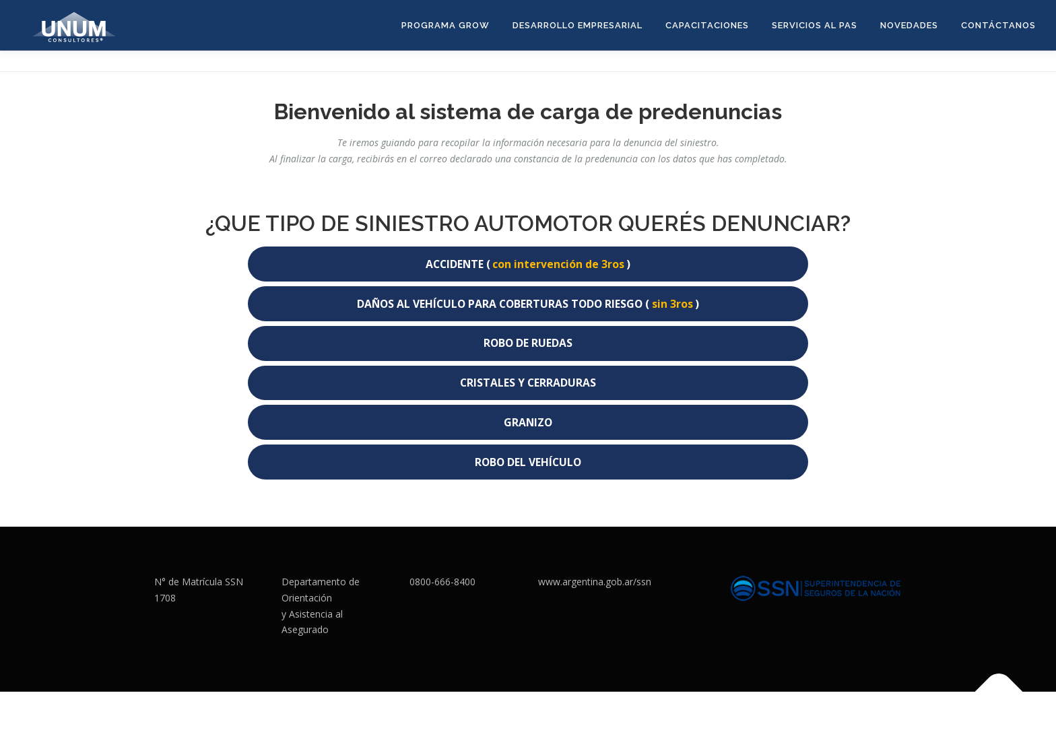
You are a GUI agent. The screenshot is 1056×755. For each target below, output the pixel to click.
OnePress (562, 723)
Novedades (909, 25)
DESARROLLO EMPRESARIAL (577, 25)
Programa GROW (445, 25)
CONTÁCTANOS (998, 25)
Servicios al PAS (814, 25)
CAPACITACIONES (707, 25)
